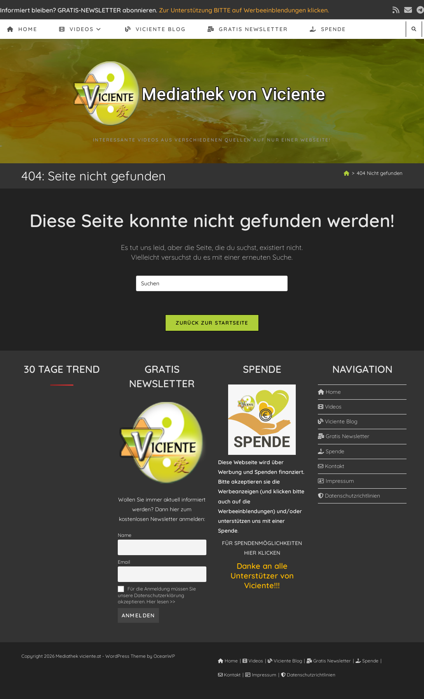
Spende (331, 451)
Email (124, 562)
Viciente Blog (338, 421)
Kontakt (331, 466)
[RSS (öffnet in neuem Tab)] (396, 10)
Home (329, 391)
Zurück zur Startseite (212, 323)
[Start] (346, 173)
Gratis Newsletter (343, 436)
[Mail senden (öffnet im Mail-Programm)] (408, 10)
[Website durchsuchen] (413, 29)
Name (124, 535)
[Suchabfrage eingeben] (212, 283)
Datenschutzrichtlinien (349, 495)
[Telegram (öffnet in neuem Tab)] (419, 10)
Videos (330, 406)
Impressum (336, 480)
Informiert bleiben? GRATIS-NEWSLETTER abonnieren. (78, 10)
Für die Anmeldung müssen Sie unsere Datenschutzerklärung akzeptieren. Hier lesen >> (157, 594)
